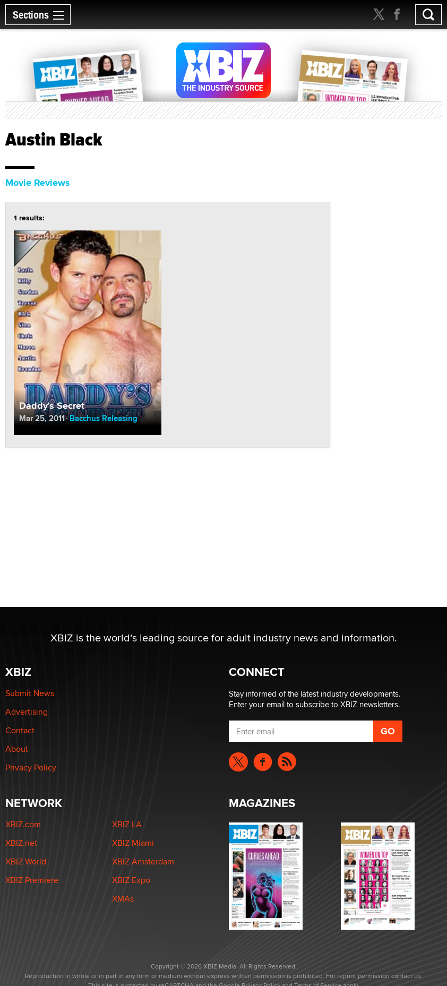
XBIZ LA (127, 824)
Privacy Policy (30, 767)
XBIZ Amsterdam (143, 861)
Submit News (29, 693)
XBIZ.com (23, 824)
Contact (20, 730)
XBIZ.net (21, 843)
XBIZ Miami (133, 843)
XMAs (123, 899)
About (16, 749)
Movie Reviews (37, 183)
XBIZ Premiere (31, 880)
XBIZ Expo (131, 880)
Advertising (26, 712)
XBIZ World (25, 861)
